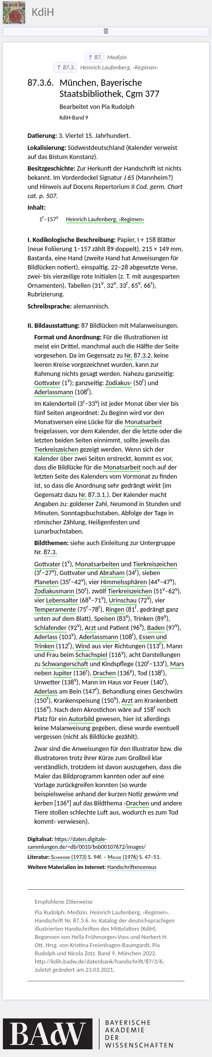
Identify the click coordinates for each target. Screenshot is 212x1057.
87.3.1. (97, 495)
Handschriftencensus (131, 867)
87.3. (50, 552)
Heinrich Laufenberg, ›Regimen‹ (105, 219)
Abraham (112, 573)
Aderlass (45, 637)
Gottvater (47, 383)
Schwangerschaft (65, 664)
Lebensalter (62, 600)
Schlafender (50, 628)
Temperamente (55, 609)
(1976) (123, 857)
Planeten (46, 582)
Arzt (90, 628)
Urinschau (123, 600)
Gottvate (46, 564)
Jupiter (62, 673)
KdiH (43, 12)
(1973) (68, 857)
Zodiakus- (119, 383)
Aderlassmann (53, 392)
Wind (82, 646)
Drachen (104, 673)
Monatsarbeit (143, 422)
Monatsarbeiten (97, 564)
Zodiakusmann (54, 591)
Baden (156, 628)
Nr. (128, 355)
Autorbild (81, 719)
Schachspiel (91, 655)
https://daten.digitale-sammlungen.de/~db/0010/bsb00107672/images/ (87, 843)
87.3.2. (143, 355)
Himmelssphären (123, 582)
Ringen (115, 609)
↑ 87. (94, 57)
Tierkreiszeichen (56, 449)
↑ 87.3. (65, 67)
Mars (177, 664)
